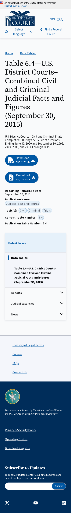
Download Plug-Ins (17, 448)
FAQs (15, 363)
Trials (47, 211)
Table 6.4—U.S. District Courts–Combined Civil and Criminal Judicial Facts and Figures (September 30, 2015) (35, 275)
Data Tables (19, 258)
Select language (19, 31)
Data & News (17, 243)
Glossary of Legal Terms (28, 345)
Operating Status (16, 439)
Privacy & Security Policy (20, 430)
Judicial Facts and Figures (22, 204)
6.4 (41, 217)
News (14, 314)
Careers (17, 354)
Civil (22, 211)
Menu (52, 18)
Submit (59, 486)
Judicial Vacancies (22, 303)
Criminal (34, 211)
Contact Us (19, 372)
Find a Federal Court (51, 31)
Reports (16, 293)
